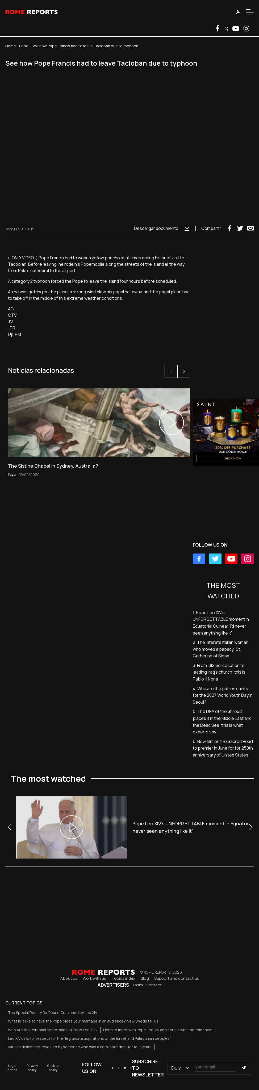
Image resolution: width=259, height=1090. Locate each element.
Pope (23, 45)
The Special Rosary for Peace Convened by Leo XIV (52, 1012)
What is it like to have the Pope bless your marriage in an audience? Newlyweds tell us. (83, 1021)
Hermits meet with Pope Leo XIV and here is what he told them (157, 1029)
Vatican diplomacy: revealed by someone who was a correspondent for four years (80, 1046)
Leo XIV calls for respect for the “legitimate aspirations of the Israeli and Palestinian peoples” (89, 1038)
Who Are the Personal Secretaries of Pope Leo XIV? (53, 1029)
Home (10, 45)
